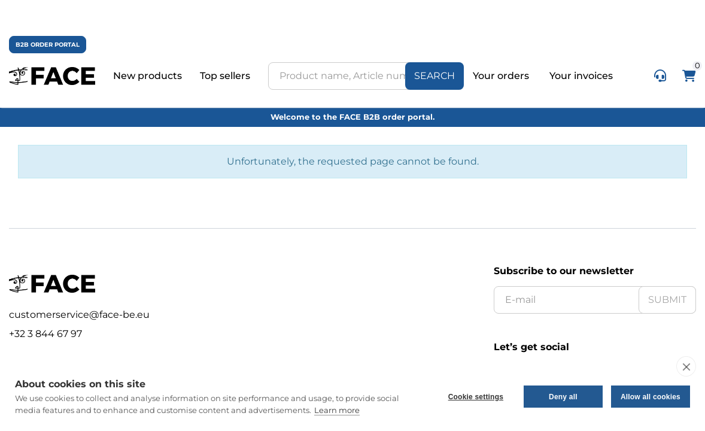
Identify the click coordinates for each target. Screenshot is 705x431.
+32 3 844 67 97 (45, 333)
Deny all (563, 397)
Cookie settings (475, 397)
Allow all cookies (650, 397)
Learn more (337, 410)
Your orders (502, 75)
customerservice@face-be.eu (79, 314)
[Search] (434, 76)
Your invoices (581, 75)
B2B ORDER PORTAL (48, 44)
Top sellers (225, 76)
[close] (686, 366)
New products (147, 76)
